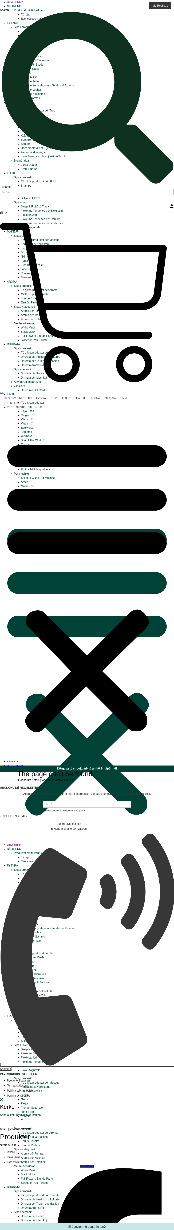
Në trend (14, 6)
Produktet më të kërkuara (29, 10)
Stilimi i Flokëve (30, 198)
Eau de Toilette (30, 1141)
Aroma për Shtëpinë (33, 1161)
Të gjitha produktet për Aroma (39, 1132)
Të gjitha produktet (32, 402)
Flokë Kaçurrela (30, 1070)
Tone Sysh (27, 1111)
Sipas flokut (21, 202)
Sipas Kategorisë (24, 1149)
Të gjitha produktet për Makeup (40, 1082)
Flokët (67, 398)
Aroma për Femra (32, 1153)
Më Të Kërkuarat (24, 1166)
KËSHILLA (13, 403)
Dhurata (110, 398)
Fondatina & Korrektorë (35, 1086)
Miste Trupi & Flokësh (34, 1136)
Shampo (26, 185)
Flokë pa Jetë (29, 214)
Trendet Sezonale (32, 1107)
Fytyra (41, 398)
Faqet (24, 1103)
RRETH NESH (15, 407)
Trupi (54, 398)
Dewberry (15, 2)
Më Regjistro (160, 5)
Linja (11, 394)
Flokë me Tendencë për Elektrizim (42, 210)
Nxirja (24, 1099)
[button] (87, 584)
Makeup (81, 398)
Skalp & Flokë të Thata (35, 206)
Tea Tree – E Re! (31, 406)
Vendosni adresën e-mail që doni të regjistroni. (64, 811)
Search (4, 10)
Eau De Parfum (30, 1145)
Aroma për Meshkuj (33, 1157)
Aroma (95, 398)
